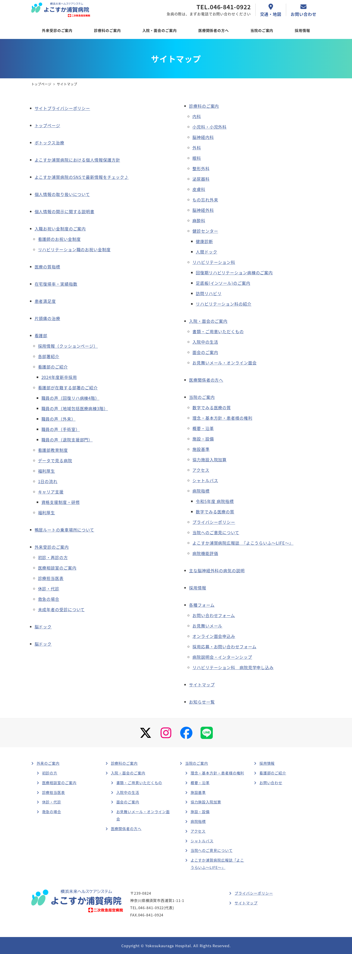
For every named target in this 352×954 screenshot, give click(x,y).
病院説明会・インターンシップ (222, 657)
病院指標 (198, 821)
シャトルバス (202, 841)
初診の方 (49, 773)
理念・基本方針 (217, 773)
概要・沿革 (200, 782)
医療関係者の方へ (126, 828)
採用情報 (267, 763)
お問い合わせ (270, 782)
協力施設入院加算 (206, 802)
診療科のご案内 (124, 763)
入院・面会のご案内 (128, 773)
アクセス (198, 831)
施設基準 (198, 792)
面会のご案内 (127, 802)
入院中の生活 (127, 792)
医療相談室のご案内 (59, 782)
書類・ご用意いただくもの (139, 782)
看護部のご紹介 (272, 773)
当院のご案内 (196, 763)
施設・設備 (200, 811)
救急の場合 (51, 811)
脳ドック (43, 644)
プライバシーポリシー (254, 893)
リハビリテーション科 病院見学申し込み (233, 667)
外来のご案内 (48, 763)
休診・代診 (51, 802)
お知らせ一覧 (202, 702)
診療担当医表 (53, 792)
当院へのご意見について (212, 850)
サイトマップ (202, 685)
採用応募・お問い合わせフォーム (224, 647)
